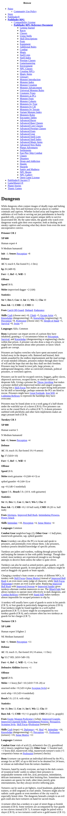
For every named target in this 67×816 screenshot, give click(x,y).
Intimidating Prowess (49, 515)
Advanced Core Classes (31, 126)
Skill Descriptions (28, 38)
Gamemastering (27, 63)
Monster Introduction (30, 79)
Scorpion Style (39, 688)
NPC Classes (26, 68)
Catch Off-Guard (15, 310)
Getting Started (27, 27)
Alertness (11, 515)
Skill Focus (20, 387)
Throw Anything (45, 382)
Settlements (25, 150)
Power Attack (7, 517)
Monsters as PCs (28, 96)
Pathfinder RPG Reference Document (33, 25)
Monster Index (27, 82)
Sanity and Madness (29, 169)
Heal (41, 729)
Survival (5, 323)
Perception (22, 253)
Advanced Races (28, 120)
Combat (24, 49)
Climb (33, 315)
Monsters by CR (28, 106)
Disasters (24, 158)
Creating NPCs (27, 71)
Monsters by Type (28, 104)
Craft (9, 315)
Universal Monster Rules (32, 90)
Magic (23, 52)
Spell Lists (25, 55)
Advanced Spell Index (30, 139)
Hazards (24, 166)
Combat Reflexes (9, 594)
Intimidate (12, 523)
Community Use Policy (25, 11)
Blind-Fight (55, 589)
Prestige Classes (28, 60)
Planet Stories (14, 185)
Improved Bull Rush (27, 515)
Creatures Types (27, 93)
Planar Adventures (29, 147)
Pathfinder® (14, 17)
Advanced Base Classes (31, 123)
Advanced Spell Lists (30, 136)
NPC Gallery (26, 175)
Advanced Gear (27, 134)
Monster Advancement (31, 87)
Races (23, 30)
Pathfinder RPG (16, 19)
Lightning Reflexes (10, 396)
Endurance (39, 310)
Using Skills (26, 36)
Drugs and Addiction (30, 161)
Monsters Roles (27, 115)
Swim (16, 323)
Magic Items (26, 74)
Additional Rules (28, 47)
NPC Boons (25, 172)
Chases (23, 155)
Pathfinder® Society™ (19, 180)
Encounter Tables (28, 117)
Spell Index (25, 57)
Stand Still (39, 594)
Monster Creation (28, 85)
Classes (23, 33)
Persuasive (55, 721)
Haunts (23, 164)
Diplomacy (29, 729)
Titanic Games (15, 188)
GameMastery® (15, 183)
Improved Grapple (51, 719)
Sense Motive (44, 523)
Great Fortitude (37, 393)
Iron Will (50, 393)
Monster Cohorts (28, 101)
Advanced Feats (27, 131)
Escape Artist (46, 315)
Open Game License (30, 177)
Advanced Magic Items (31, 142)
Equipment (25, 44)
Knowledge (6, 318)
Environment (26, 66)
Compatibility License (24, 22)
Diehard (29, 310)
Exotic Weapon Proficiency (20, 719)
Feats (22, 41)
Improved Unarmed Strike (14, 721)
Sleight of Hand (51, 321)
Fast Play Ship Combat (31, 153)
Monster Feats (27, 98)
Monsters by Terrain (29, 109)
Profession (21, 321)
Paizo (10, 8)
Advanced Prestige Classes (33, 128)
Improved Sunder (46, 586)
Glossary (24, 76)
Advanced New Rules (30, 145)
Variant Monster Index (31, 112)
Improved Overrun (26, 586)
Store (10, 14)
